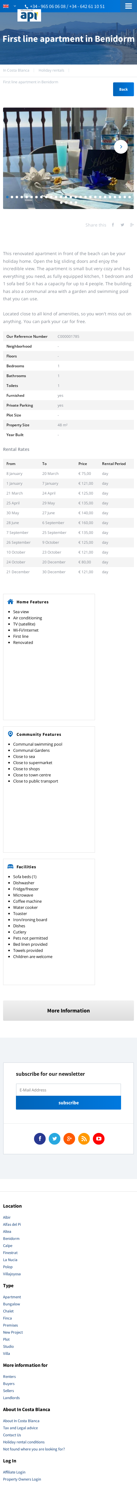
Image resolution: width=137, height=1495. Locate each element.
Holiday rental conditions (23, 1442)
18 (90, 197)
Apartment (12, 1297)
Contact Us (12, 1435)
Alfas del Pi (12, 1224)
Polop (8, 1266)
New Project (13, 1332)
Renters (9, 1376)
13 (66, 197)
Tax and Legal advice (20, 1427)
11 (56, 197)
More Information (68, 1010)
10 (51, 197)
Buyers (8, 1383)
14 (71, 197)
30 (76, 202)
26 (129, 197)
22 (110, 197)
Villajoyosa (12, 1273)
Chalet (8, 1311)
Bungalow (11, 1304)
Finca (7, 1318)
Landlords (11, 1397)
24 (120, 197)
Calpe (7, 1245)
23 (115, 197)
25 (125, 197)
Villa (6, 1353)
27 (61, 202)
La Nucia (10, 1259)
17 (85, 197)
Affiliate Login (14, 1472)
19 (95, 197)
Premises (10, 1325)
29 (71, 202)
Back (123, 89)
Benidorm (11, 1238)
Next (121, 147)
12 (61, 197)
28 (66, 202)
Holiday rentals (51, 70)
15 (75, 197)
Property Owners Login (22, 1479)
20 (100, 197)
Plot (6, 1339)
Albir (7, 1217)
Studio (8, 1346)
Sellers (8, 1390)
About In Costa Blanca (21, 1420)
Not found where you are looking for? (34, 1449)
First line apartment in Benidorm (30, 82)
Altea (7, 1231)
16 (80, 197)
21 (105, 197)
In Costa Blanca (16, 70)
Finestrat (10, 1252)
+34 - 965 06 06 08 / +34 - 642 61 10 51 (67, 6)
